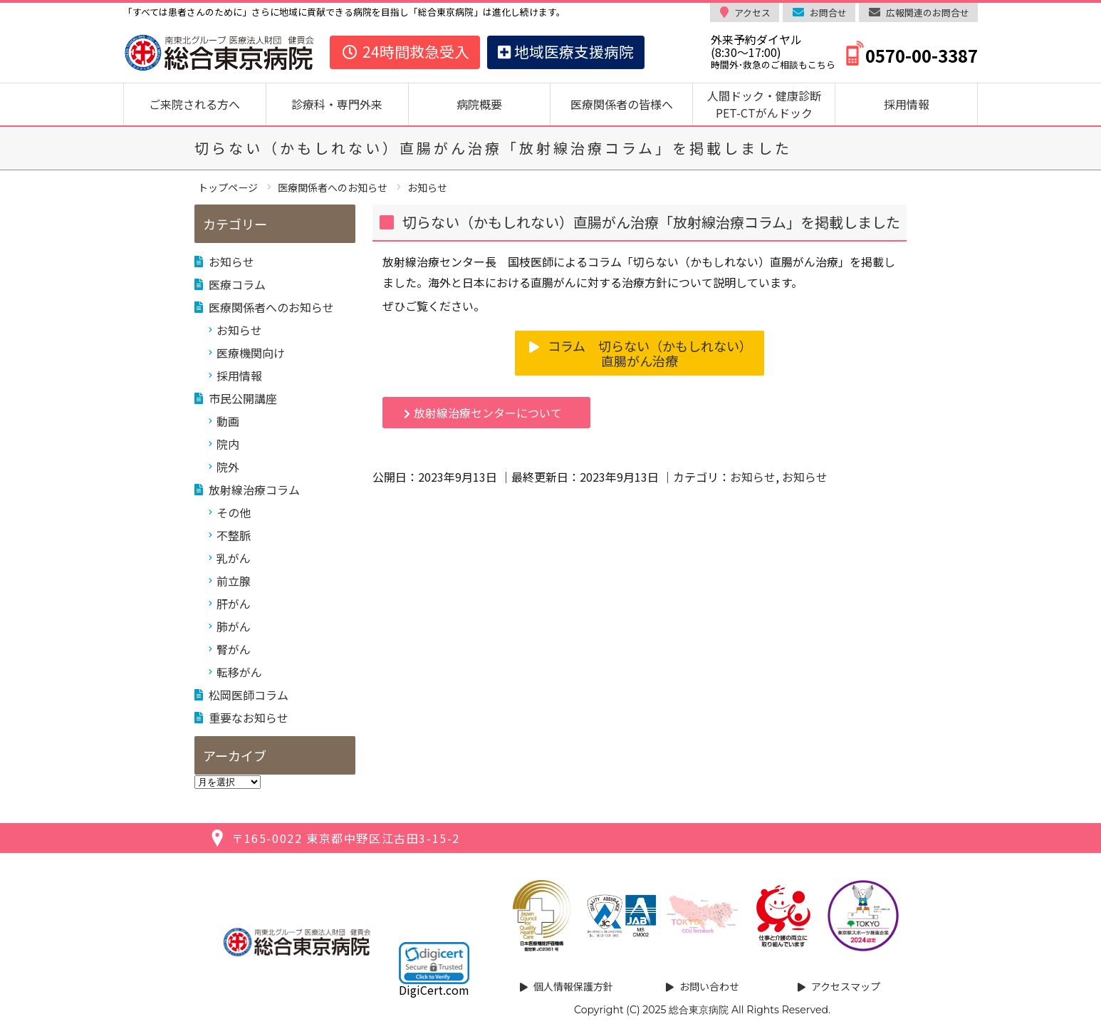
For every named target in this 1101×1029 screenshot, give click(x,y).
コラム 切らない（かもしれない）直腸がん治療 (650, 353)
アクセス (752, 12)
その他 (233, 512)
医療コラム (237, 284)
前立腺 (233, 580)
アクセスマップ (845, 986)
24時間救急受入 (404, 51)
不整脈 (233, 535)
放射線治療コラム (254, 489)
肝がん (233, 603)
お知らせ (753, 476)
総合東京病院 (699, 1009)
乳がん (233, 558)
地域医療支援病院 (566, 51)
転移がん (239, 672)
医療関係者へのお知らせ (271, 307)
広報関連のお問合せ (927, 12)
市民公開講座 (243, 398)
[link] (434, 962)
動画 (227, 421)
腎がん (233, 649)
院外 (227, 466)
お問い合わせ (709, 986)
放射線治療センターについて (488, 412)
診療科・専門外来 (336, 104)
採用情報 (906, 104)
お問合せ (828, 12)
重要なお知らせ (248, 717)
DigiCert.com (434, 989)
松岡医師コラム (248, 694)
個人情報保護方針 (573, 986)
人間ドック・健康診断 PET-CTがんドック (770, 104)
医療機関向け (250, 352)
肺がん (233, 626)
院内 (227, 444)
